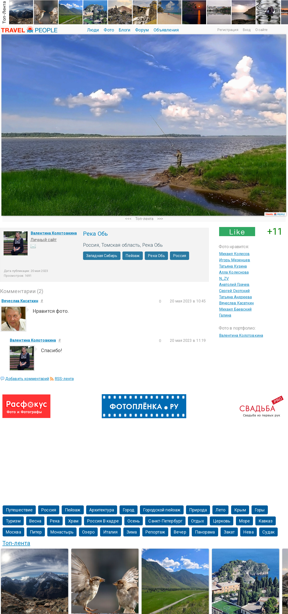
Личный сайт (43, 239)
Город (129, 509)
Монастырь (61, 531)
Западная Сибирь (101, 255)
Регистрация (227, 30)
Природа (198, 509)
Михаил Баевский (235, 309)
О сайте (261, 30)
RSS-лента (64, 378)
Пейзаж (133, 255)
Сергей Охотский (234, 291)
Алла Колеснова (234, 272)
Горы (260, 509)
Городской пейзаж (161, 509)
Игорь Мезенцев (234, 260)
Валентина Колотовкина (54, 233)
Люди (93, 29)
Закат (229, 531)
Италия (110, 531)
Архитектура (101, 509)
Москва (13, 531)
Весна (35, 520)
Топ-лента (144, 218)
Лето (220, 509)
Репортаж (155, 531)
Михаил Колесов (234, 254)
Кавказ (265, 520)
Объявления (166, 29)
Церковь (221, 520)
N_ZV (224, 278)
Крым (240, 509)
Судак (268, 531)
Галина (225, 315)
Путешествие (19, 509)
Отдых (197, 520)
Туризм (13, 520)
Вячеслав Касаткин (236, 303)
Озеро (88, 531)
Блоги (125, 29)
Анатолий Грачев (234, 284)
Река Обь (156, 255)
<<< (128, 218)
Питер (36, 531)
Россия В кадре (103, 520)
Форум (142, 29)
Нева (248, 531)
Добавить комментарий (27, 378)
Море (244, 520)
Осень (133, 520)
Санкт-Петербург (165, 520)
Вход (247, 30)
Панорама (205, 531)
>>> (160, 218)
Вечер (180, 531)
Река (54, 520)
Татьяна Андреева (235, 297)
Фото (109, 29)
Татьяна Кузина (233, 266)
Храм (73, 520)
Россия (179, 255)
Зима (131, 531)
